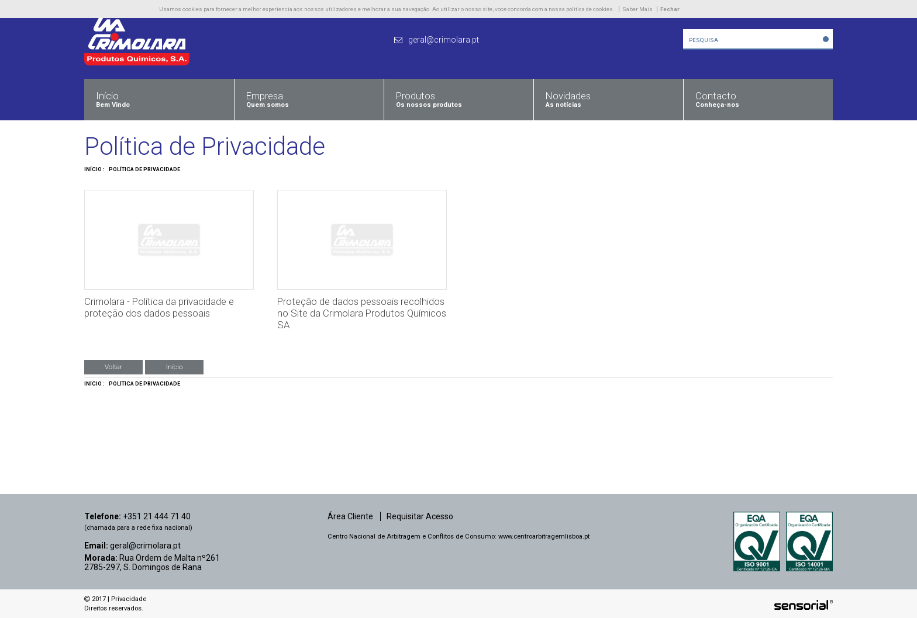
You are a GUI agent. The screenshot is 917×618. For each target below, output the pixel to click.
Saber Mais (637, 9)
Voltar (113, 367)
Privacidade (128, 599)
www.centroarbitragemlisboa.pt (544, 536)
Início (174, 367)
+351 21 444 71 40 (157, 516)
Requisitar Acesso (420, 516)
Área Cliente (350, 516)
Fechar (670, 9)
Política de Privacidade (144, 169)
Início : (94, 169)
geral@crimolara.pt (145, 545)
